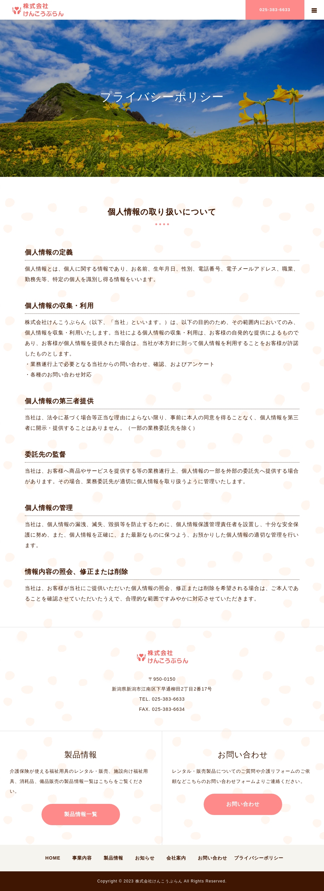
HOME (52, 858)
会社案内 (176, 858)
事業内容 (82, 858)
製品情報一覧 (81, 814)
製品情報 (113, 858)
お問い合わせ (243, 804)
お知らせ (145, 858)
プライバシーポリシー (258, 858)
